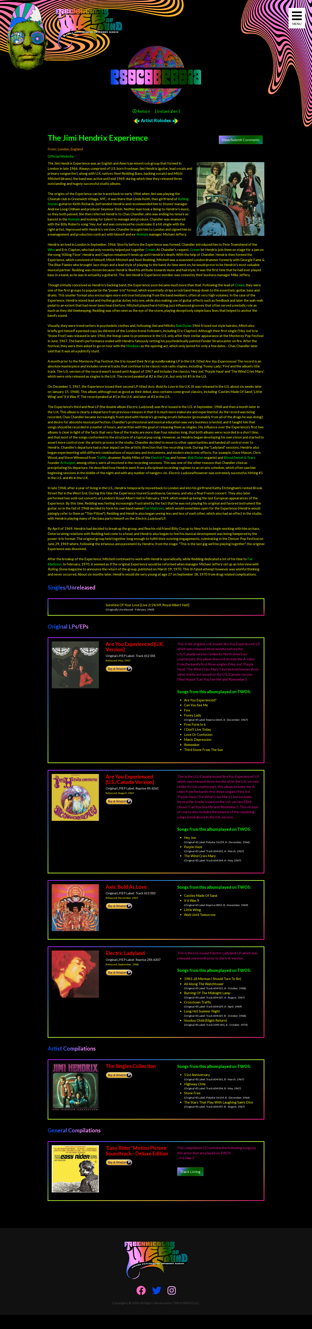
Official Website (61, 156)
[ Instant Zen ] (167, 111)
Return (141, 111)
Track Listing (190, 1171)
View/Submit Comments (241, 140)
